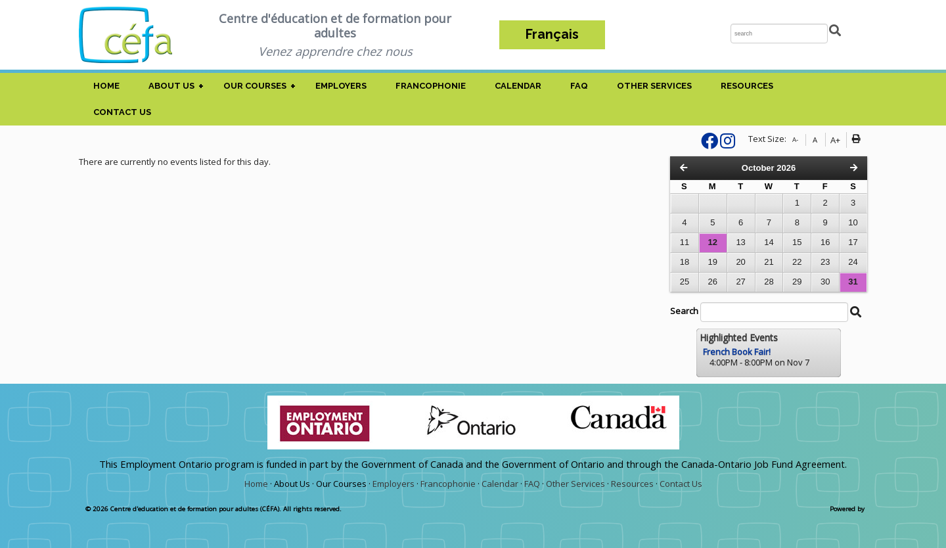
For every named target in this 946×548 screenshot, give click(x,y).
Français (552, 34)
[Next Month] (853, 168)
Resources (747, 86)
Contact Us (122, 112)
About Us (171, 86)
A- (795, 139)
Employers (341, 86)
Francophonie (430, 86)
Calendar (518, 86)
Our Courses (254, 86)
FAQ (579, 86)
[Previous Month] (683, 168)
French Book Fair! (737, 351)
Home (106, 86)
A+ (835, 140)
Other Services (654, 86)
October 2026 (769, 168)
